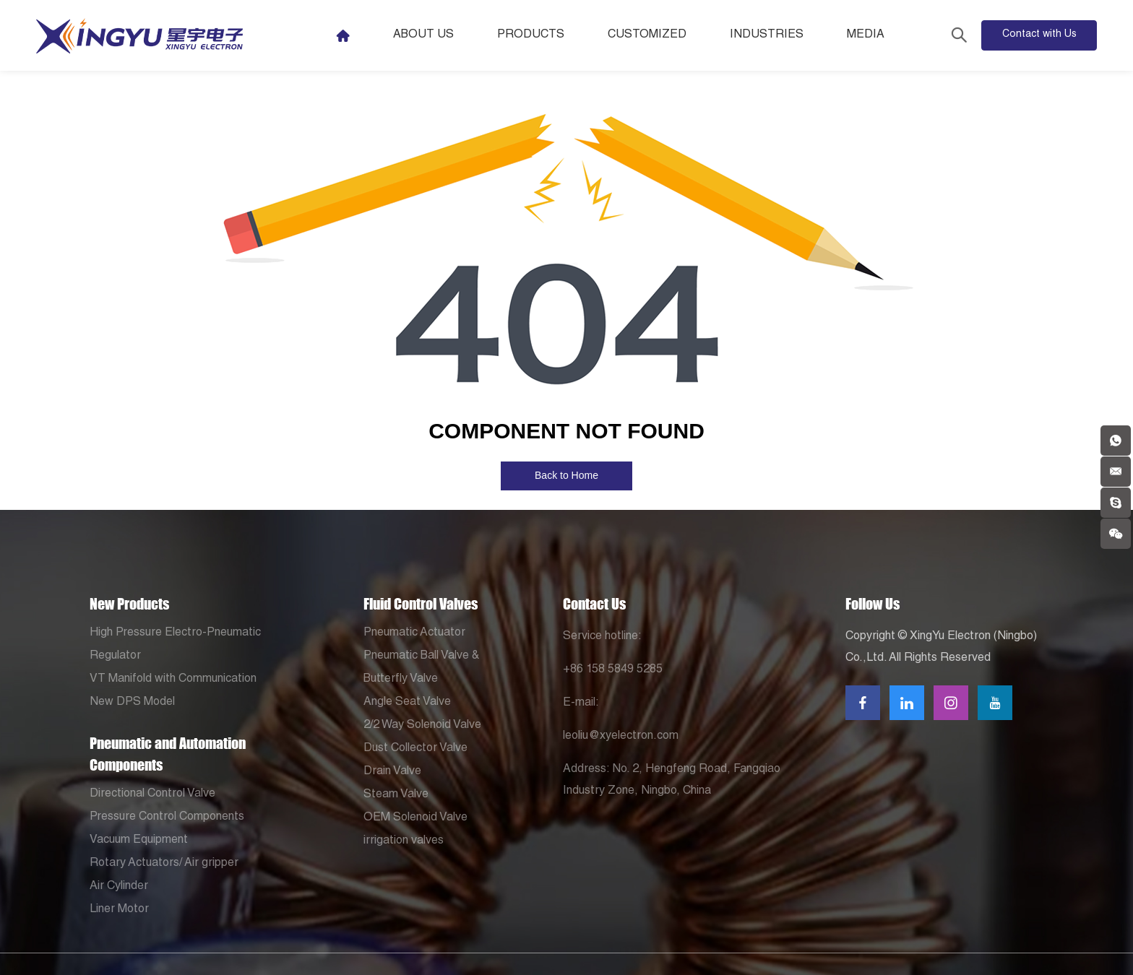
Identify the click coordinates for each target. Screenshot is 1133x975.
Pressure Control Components (167, 817)
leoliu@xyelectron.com (620, 736)
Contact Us (594, 603)
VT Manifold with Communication (173, 679)
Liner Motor (119, 910)
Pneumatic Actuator (414, 633)
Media (865, 35)
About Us (423, 35)
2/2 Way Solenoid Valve (422, 726)
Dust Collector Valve (415, 749)
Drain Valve (392, 772)
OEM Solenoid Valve (415, 818)
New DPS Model (132, 702)
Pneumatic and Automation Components (168, 754)
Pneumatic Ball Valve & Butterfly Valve (421, 668)
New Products (129, 603)
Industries (767, 35)
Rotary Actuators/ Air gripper (164, 864)
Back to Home (566, 475)
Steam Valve (395, 795)
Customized (647, 35)
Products (530, 35)
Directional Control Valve (152, 794)
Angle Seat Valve (407, 702)
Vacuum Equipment (139, 840)
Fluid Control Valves (420, 603)
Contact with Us (1039, 35)
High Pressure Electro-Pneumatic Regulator (175, 645)
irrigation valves (403, 841)
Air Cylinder (119, 887)
